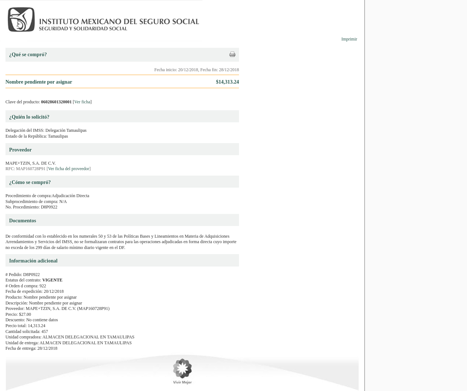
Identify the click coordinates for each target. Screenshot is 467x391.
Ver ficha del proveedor (68, 168)
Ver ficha (82, 101)
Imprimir (349, 39)
